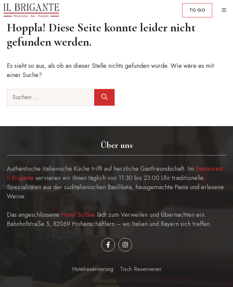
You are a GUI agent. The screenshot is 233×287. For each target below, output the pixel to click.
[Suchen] (104, 97)
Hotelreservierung (92, 269)
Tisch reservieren (140, 269)
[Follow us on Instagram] (125, 245)
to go (197, 10)
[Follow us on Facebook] (108, 245)
